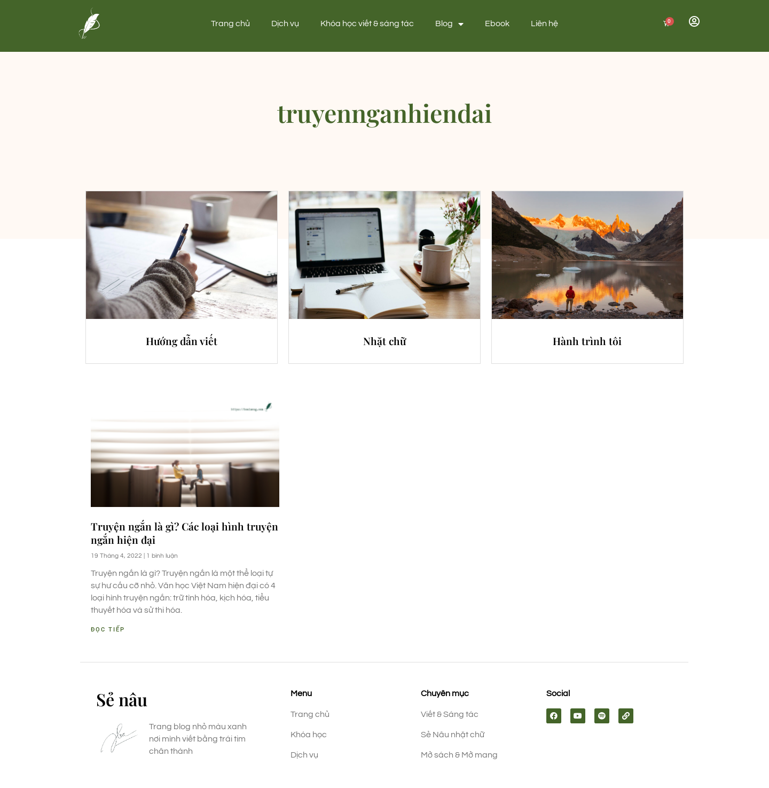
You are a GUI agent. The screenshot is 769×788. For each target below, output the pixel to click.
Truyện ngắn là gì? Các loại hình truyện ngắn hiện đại (184, 533)
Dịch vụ (285, 23)
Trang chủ (230, 23)
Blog (449, 24)
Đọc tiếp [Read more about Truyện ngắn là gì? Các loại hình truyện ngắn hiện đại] (108, 629)
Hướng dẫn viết (181, 341)
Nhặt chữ (384, 341)
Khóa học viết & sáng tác (367, 23)
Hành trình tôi (587, 341)
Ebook (497, 23)
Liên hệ (544, 23)
